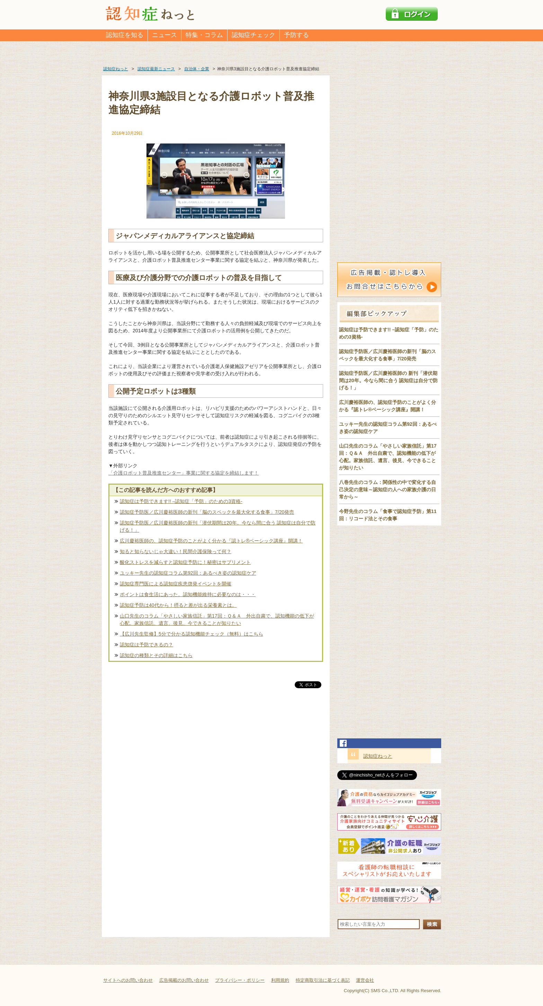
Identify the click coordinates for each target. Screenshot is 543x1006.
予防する (296, 35)
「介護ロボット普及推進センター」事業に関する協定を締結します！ (183, 473)
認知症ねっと (377, 756)
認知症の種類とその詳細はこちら (156, 655)
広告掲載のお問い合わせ (184, 980)
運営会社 (365, 980)
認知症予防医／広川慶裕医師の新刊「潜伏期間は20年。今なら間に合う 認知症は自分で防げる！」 (217, 526)
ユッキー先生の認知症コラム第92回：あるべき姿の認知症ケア (188, 573)
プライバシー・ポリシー (240, 980)
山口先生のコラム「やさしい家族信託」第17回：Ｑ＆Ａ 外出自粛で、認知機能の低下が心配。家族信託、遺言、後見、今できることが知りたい (217, 619)
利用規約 (280, 980)
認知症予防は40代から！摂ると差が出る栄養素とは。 (178, 605)
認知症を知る (124, 35)
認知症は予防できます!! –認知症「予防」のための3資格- (181, 501)
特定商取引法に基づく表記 (323, 980)
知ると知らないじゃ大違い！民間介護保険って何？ (175, 551)
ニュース (164, 35)
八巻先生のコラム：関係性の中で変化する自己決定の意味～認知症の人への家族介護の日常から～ (387, 489)
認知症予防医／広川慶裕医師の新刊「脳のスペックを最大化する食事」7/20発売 (207, 512)
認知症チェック (253, 35)
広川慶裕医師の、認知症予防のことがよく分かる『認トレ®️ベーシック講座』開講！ (211, 541)
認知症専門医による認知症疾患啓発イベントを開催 (175, 583)
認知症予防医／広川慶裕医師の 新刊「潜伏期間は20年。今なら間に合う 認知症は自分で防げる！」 (388, 380)
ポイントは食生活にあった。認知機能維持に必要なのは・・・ (188, 594)
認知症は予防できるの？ (146, 644)
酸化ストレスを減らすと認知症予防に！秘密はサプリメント (185, 562)
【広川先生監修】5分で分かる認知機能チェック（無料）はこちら (191, 634)
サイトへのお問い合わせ (128, 980)
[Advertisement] (215, 762)
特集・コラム (204, 35)
